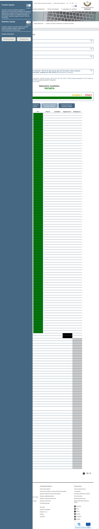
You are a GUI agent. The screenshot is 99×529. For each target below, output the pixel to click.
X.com (77, 510)
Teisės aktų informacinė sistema (43, 3)
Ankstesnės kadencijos (37, 9)
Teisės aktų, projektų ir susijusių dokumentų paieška (53, 490)
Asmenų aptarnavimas (80, 488)
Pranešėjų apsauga (45, 502)
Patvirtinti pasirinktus (8, 39)
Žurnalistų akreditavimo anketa (82, 492)
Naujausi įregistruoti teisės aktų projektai (50, 492)
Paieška (42, 513)
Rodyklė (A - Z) (43, 510)
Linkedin (78, 518)
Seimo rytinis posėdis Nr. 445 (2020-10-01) (19, 56)
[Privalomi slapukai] (28, 5)
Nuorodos (42, 506)
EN (72, 3)
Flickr (77, 507)
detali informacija (34, 81)
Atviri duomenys (78, 495)
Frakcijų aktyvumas (38, 23)
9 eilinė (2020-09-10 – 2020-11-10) (16, 49)
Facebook (78, 505)
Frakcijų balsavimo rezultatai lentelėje (66, 105)
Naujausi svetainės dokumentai (48, 497)
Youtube (78, 512)
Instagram (78, 515)
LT (70, 3)
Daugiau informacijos (8, 34)
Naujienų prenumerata (79, 497)
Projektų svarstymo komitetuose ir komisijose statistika (60, 23)
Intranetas (42, 515)
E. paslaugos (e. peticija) (69, 9)
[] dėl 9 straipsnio (43, 71)
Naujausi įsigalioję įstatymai (47, 495)
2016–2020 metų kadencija (14, 41)
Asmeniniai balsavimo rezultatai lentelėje (49, 105)
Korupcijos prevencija (45, 499)
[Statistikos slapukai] (28, 22)
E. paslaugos (77, 490)
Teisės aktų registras (59, 3)
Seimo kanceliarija (53, 9)
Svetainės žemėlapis (45, 508)
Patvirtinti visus (24, 39)
